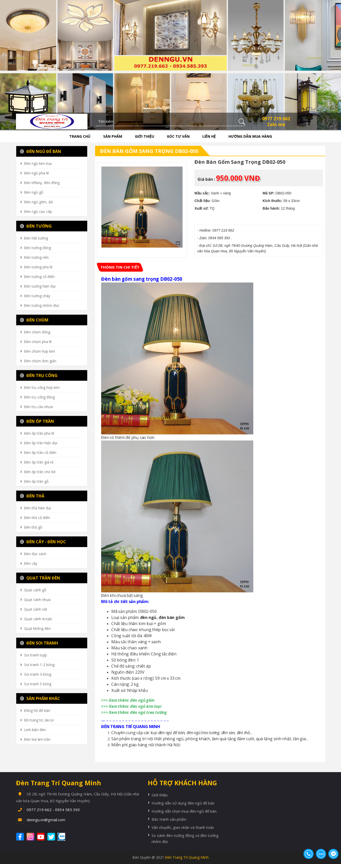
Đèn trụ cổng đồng (39, 397)
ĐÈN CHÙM (34, 320)
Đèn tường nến (36, 257)
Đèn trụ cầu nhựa (38, 406)
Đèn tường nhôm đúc (41, 305)
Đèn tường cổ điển (39, 276)
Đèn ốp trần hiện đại (40, 442)
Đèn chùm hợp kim (39, 351)
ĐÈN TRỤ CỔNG (39, 375)
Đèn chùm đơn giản (40, 360)
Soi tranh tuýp (35, 655)
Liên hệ (209, 136)
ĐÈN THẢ (32, 496)
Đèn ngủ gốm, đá (38, 201)
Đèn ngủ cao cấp (38, 211)
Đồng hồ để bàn (37, 710)
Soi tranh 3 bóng (37, 674)
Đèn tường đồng (37, 247)
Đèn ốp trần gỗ (36, 481)
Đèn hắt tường (36, 238)
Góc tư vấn (178, 136)
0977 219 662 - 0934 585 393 (53, 809)
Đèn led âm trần (37, 739)
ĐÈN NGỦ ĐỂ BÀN (40, 151)
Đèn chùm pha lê (38, 341)
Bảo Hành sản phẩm (169, 819)
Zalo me (276, 124)
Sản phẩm (112, 136)
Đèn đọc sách (35, 553)
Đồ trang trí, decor (39, 720)
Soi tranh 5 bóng (37, 683)
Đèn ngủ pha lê (36, 173)
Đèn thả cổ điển (37, 517)
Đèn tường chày (37, 295)
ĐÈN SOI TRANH (39, 643)
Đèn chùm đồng (37, 332)
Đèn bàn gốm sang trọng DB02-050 (149, 151)
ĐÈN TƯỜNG (36, 226)
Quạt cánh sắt (35, 609)
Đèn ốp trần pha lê (39, 433)
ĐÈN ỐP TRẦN (37, 421)
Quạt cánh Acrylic (38, 618)
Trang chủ (80, 136)
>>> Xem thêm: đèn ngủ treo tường (134, 712)
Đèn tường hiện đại (40, 286)
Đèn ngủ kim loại (38, 163)
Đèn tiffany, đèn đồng (42, 182)
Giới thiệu (144, 136)
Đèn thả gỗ (33, 527)
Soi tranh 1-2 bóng (39, 664)
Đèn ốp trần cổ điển (40, 452)
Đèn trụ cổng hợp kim (42, 387)
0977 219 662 (276, 118)
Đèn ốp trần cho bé (40, 471)
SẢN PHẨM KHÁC (40, 698)
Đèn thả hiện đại (37, 508)
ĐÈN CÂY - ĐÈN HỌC (43, 542)
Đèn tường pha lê (38, 267)
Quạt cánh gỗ (35, 590)
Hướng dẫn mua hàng (250, 136)
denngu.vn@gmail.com (46, 819)
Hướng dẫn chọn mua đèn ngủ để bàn (184, 811)
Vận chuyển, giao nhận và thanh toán (183, 827)
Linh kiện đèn (35, 729)
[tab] (120, 267)
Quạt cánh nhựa (37, 599)
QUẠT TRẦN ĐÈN (40, 578)
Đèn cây (30, 563)
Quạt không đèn (37, 628)
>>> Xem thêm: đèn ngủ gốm (128, 700)
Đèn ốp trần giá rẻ (38, 462)
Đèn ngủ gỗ (33, 192)
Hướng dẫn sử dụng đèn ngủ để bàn (183, 803)
